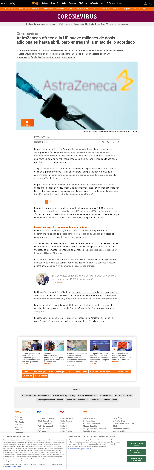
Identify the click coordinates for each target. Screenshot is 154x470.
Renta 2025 (95, 400)
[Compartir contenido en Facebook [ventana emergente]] (98, 142)
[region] (77, 451)
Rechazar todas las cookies (137, 451)
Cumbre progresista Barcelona (50, 400)
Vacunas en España (28, 57)
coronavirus (84, 155)
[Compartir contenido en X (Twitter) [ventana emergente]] (103, 142)
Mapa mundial (68, 57)
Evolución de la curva (82, 54)
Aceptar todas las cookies (137, 444)
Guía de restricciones (49, 57)
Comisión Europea (62, 149)
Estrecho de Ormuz (123, 395)
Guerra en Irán (106, 395)
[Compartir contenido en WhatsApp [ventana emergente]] (113, 142)
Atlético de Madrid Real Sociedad (36, 395)
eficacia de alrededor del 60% (80, 259)
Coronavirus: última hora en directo (36, 54)
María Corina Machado (87, 395)
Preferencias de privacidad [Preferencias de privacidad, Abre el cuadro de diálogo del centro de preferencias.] (137, 459)
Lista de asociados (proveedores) (79, 449)
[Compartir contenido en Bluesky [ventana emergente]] (108, 142)
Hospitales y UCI (102, 54)
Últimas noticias (110, 400)
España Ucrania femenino (77, 400)
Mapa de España (62, 54)
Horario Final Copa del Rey (64, 395)
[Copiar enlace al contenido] (118, 142)
